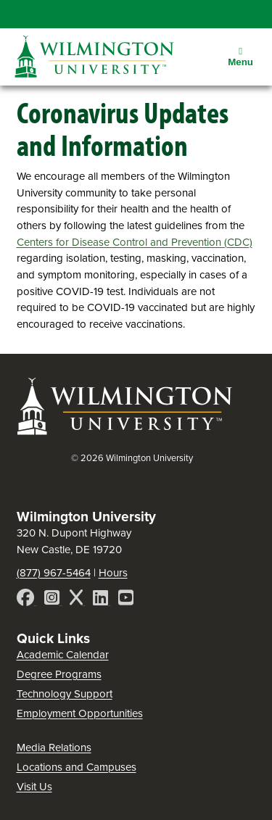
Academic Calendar (63, 655)
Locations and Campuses (76, 767)
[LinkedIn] (102, 600)
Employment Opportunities (80, 713)
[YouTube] (125, 600)
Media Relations (54, 747)
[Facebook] (27, 600)
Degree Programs (59, 674)
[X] (78, 600)
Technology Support (64, 694)
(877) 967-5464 (54, 573)
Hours (113, 573)
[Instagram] (53, 600)
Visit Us (34, 787)
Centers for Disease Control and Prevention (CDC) (134, 242)
